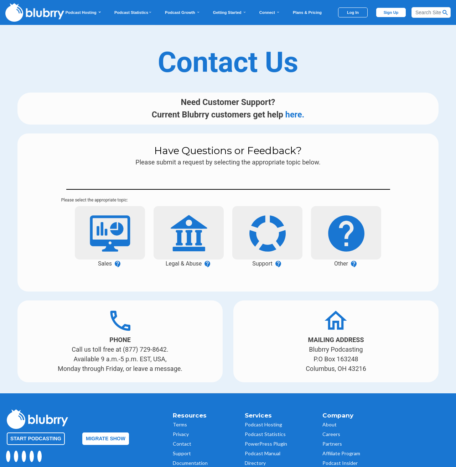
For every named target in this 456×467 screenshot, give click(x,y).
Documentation (190, 447)
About (329, 409)
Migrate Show (105, 423)
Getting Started (230, 12)
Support (182, 438)
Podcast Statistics (133, 12)
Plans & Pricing (307, 12)
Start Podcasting (35, 423)
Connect (269, 12)
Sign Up (391, 12)
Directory (255, 447)
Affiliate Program (341, 438)
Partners (332, 428)
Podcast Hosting (84, 12)
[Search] (431, 12)
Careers (331, 418)
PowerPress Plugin (266, 428)
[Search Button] (445, 12)
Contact (182, 428)
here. (295, 115)
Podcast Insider (340, 447)
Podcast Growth (182, 12)
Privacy (181, 418)
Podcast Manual (262, 438)
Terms (180, 409)
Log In (353, 12)
